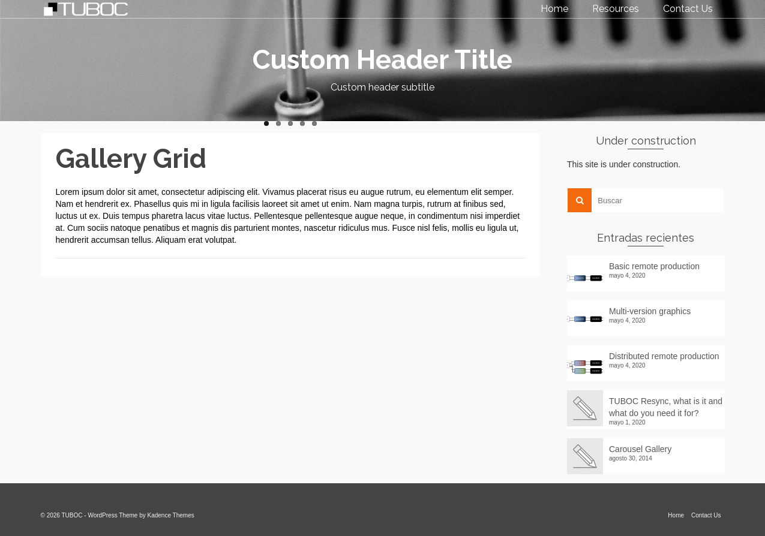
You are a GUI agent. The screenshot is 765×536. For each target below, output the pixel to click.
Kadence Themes (171, 515)
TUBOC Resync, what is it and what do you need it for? (665, 407)
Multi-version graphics (650, 311)
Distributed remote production (664, 356)
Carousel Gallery (640, 449)
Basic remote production (654, 266)
